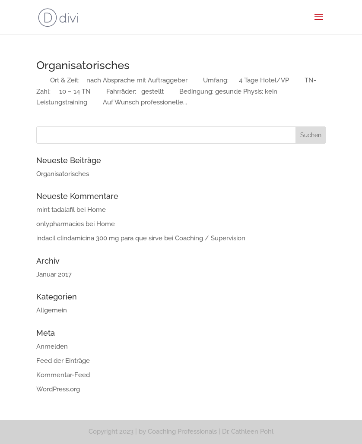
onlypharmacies (60, 224)
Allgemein (51, 310)
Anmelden (52, 346)
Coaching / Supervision (210, 238)
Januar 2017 (54, 274)
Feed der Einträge (63, 361)
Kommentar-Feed (63, 375)
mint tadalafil (55, 210)
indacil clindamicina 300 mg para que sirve (99, 238)
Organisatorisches (83, 65)
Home (96, 210)
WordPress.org (58, 389)
